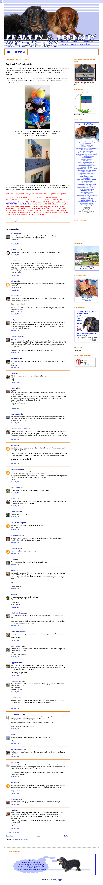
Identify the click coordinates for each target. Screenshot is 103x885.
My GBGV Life (15, 250)
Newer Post (9, 836)
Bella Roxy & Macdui (17, 613)
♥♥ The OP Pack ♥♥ (16, 714)
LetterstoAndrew (16, 535)
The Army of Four (16, 681)
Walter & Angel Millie (17, 749)
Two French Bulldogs (17, 523)
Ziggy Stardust (15, 663)
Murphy (13, 570)
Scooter (13, 388)
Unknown (14, 281)
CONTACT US (20, 52)
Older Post (66, 836)
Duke (12, 594)
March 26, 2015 (15, 244)
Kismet (13, 559)
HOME (9, 52)
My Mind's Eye (15, 296)
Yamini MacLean (16, 336)
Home (38, 836)
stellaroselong (15, 414)
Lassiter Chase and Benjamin (19, 429)
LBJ (12, 735)
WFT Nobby (14, 233)
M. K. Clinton (14, 799)
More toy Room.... (16, 221)
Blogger (59, 880)
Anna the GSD (15, 512)
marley (13, 320)
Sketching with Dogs (17, 631)
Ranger (13, 373)
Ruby (12, 810)
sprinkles (13, 762)
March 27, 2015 (15, 777)
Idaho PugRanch (16, 646)
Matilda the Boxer (16, 499)
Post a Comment (14, 832)
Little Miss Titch (15, 488)
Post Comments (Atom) (21, 839)
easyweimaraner (16, 469)
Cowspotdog (15, 548)
